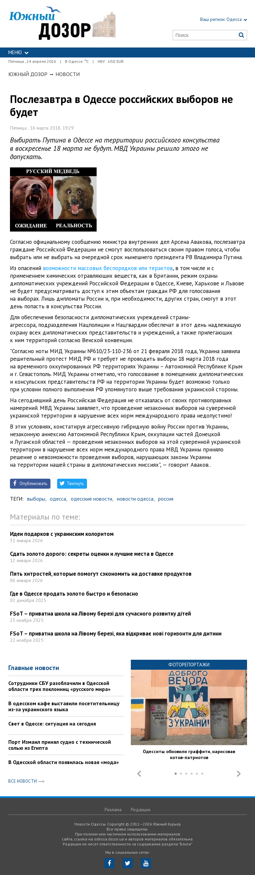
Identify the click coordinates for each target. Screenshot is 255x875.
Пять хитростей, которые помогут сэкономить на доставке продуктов (101, 573)
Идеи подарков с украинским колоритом (62, 533)
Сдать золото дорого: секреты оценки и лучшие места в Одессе (91, 553)
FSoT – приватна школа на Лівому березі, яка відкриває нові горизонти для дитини (115, 633)
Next (238, 773)
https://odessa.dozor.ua (62, 24)
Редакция (140, 810)
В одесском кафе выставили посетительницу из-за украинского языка (64, 706)
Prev (139, 773)
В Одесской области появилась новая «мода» (63, 762)
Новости (67, 74)
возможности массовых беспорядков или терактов (108, 268)
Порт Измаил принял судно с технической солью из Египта (59, 744)
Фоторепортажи (189, 664)
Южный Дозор (27, 74)
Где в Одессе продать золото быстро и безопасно (74, 593)
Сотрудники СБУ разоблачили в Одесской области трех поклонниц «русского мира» (59, 686)
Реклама (113, 810)
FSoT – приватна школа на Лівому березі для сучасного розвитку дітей (100, 613)
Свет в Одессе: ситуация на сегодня (52, 723)
